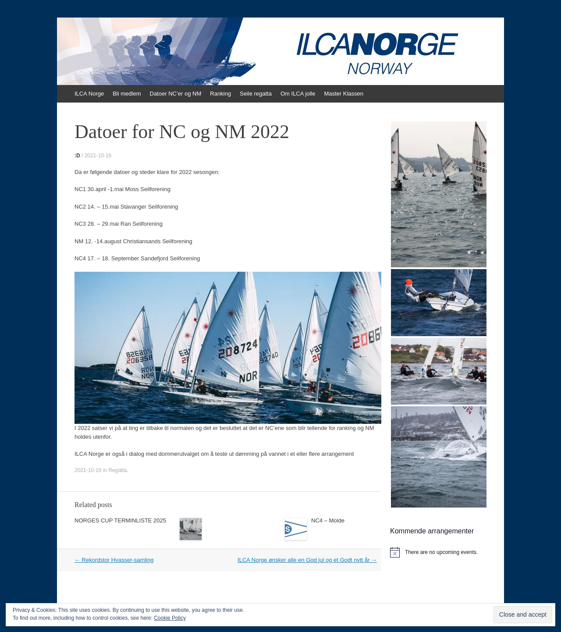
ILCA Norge (89, 93)
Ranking (220, 93)
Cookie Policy (170, 618)
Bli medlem (127, 93)
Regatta (117, 470)
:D (77, 156)
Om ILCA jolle (297, 93)
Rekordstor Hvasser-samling (114, 560)
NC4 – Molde (327, 520)
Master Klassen (343, 93)
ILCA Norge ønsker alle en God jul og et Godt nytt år (307, 560)
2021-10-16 (98, 156)
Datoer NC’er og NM (176, 93)
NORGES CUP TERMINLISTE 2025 (120, 520)
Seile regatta (256, 93)
